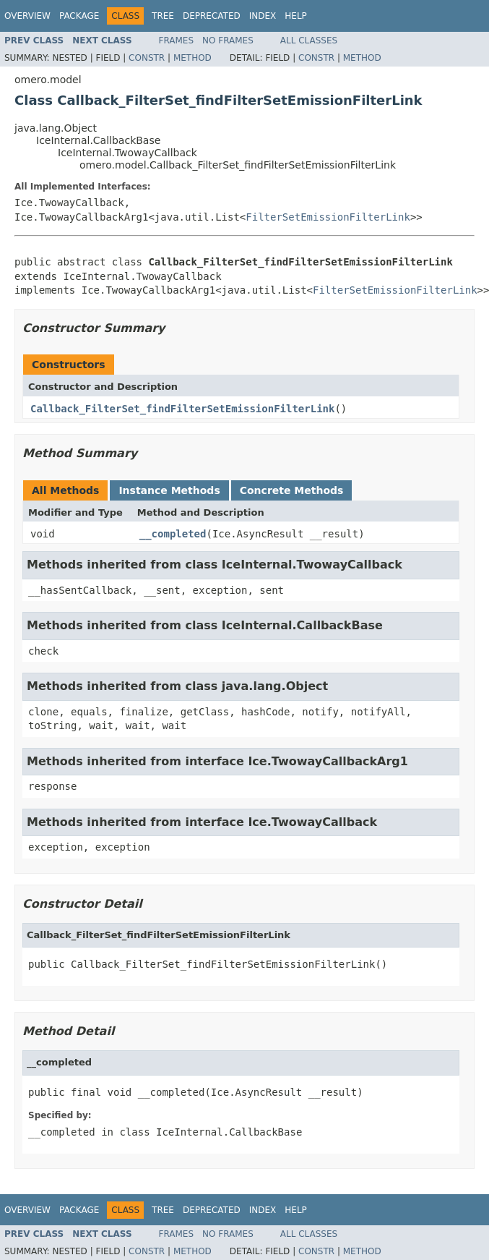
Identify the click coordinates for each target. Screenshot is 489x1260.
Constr (147, 58)
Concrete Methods (292, 490)
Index (263, 16)
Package (79, 16)
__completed (173, 534)
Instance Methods (169, 490)
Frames (176, 40)
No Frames (228, 40)
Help (296, 16)
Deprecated (212, 16)
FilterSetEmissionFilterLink (328, 217)
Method (192, 58)
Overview (27, 16)
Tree (163, 16)
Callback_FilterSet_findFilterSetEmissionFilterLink (182, 408)
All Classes (308, 40)
